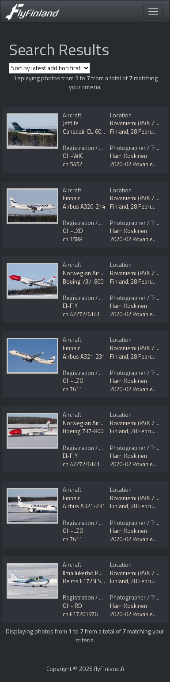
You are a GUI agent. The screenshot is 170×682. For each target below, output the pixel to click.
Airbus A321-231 (84, 356)
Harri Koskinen (128, 155)
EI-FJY (70, 305)
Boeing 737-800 (83, 281)
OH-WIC (73, 155)
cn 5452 (72, 164)
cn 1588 (72, 239)
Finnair (71, 198)
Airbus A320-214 (84, 206)
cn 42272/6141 (81, 314)
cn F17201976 (80, 614)
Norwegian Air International (97, 273)
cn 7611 (72, 389)
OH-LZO (73, 380)
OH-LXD (73, 230)
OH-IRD (72, 605)
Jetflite (71, 123)
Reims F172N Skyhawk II (93, 581)
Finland (119, 131)
